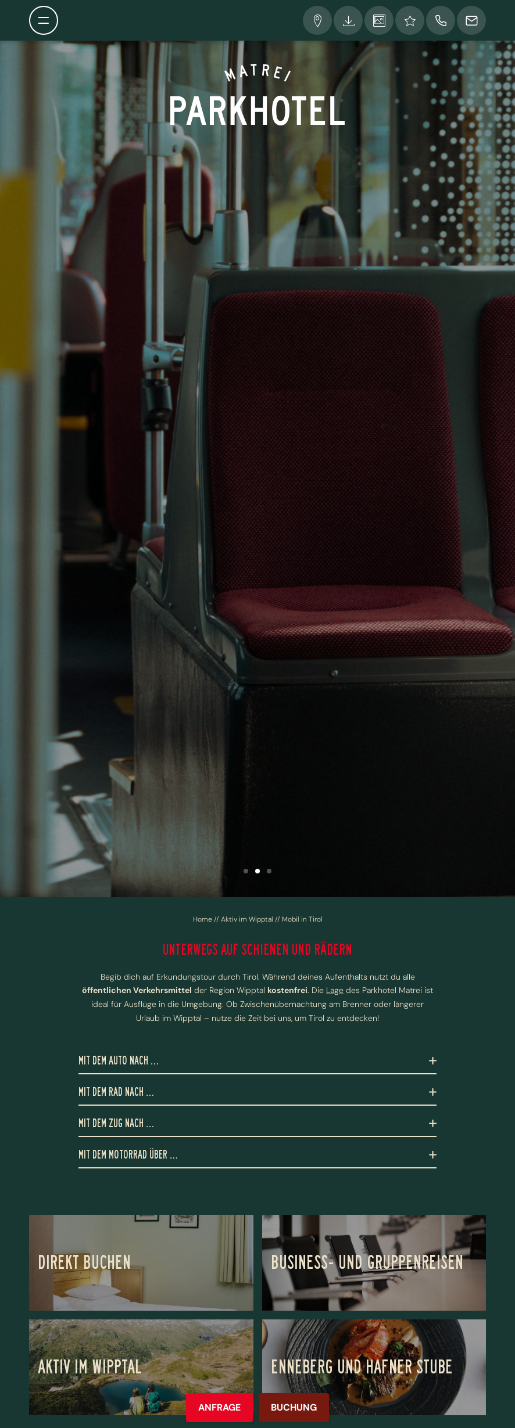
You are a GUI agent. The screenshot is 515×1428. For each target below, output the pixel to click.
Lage (335, 990)
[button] (246, 871)
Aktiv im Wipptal (248, 919)
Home (203, 919)
